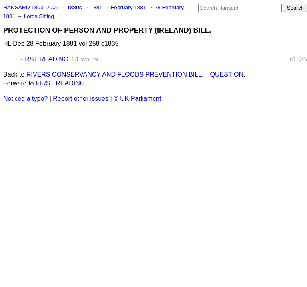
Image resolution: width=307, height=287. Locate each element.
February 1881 (129, 7)
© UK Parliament (137, 98)
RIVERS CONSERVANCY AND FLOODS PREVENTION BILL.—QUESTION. (135, 74)
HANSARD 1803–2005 (30, 7)
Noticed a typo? (25, 98)
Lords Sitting (39, 16)
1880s (75, 7)
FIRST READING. (44, 59)
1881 (97, 7)
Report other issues (80, 98)
